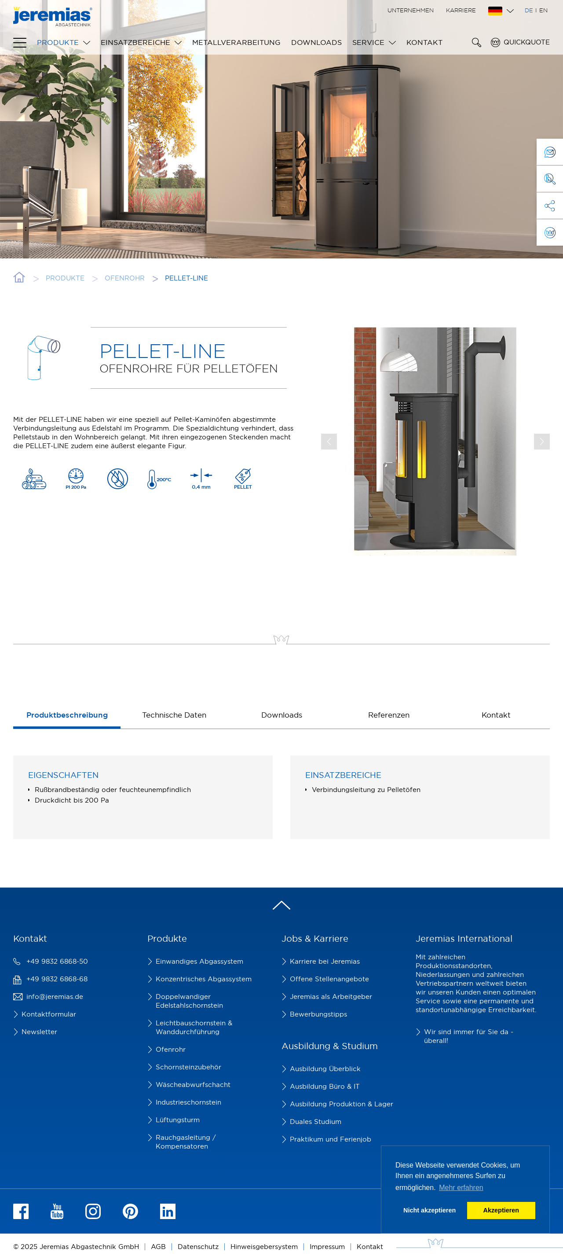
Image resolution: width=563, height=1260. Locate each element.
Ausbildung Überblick (325, 1069)
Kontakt (424, 42)
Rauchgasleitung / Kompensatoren (186, 1141)
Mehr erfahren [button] (461, 1187)
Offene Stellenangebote (329, 979)
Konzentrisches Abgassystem (204, 979)
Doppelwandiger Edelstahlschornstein (189, 1000)
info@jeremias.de (54, 996)
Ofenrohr (171, 1049)
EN (543, 10)
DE (529, 10)
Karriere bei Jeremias (325, 961)
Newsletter (39, 1032)
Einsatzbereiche (135, 42)
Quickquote (527, 42)
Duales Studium (315, 1121)
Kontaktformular (49, 1014)
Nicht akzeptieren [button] (429, 1210)
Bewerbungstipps (318, 1014)
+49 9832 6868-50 (57, 961)
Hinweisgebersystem (264, 1246)
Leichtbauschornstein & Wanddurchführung (194, 1027)
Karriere (461, 10)
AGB (158, 1246)
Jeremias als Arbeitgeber (331, 996)
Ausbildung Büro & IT (325, 1086)
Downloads (316, 42)
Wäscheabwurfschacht (193, 1084)
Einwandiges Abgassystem (199, 961)
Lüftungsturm (178, 1120)
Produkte (58, 42)
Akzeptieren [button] (501, 1210)
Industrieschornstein (188, 1102)
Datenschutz (198, 1246)
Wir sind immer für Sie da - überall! (468, 1036)
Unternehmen (411, 10)
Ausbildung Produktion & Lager (341, 1104)
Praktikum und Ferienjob (330, 1139)
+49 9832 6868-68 (57, 979)
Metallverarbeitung (236, 42)
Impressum (327, 1246)
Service (368, 42)
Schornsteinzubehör (188, 1067)
